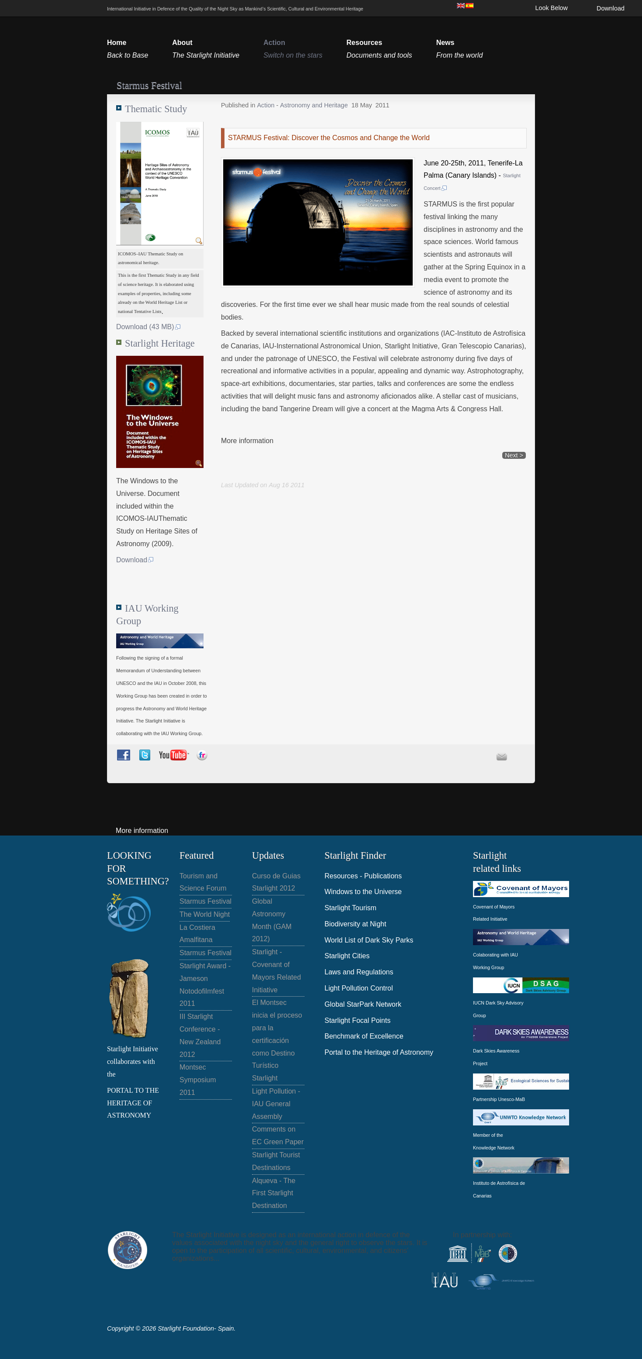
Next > (514, 455)
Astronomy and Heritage (314, 105)
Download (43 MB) (148, 326)
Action (266, 105)
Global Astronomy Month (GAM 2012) (272, 920)
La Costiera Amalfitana (197, 934)
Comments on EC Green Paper (278, 1135)
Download (611, 8)
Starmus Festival (205, 901)
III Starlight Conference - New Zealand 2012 (200, 1035)
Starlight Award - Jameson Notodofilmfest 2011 (205, 984)
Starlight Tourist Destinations (276, 1161)
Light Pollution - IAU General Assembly (276, 1103)
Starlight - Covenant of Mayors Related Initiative (276, 970)
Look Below (551, 7)
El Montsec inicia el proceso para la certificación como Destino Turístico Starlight (277, 1040)
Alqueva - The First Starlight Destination (273, 1193)
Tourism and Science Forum (203, 882)
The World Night (204, 914)
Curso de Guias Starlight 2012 (276, 882)
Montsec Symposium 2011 (197, 1079)
